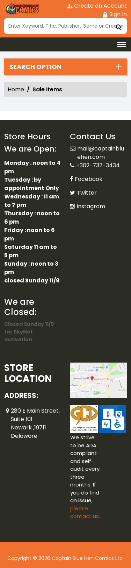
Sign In (114, 14)
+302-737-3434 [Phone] (98, 165)
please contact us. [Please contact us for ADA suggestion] (85, 512)
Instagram (91, 206)
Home (16, 89)
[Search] (65, 26)
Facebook (88, 179)
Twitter (87, 193)
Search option (35, 67)
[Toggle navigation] (121, 44)
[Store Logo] (21, 9)
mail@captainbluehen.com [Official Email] (100, 153)
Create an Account (97, 6)
